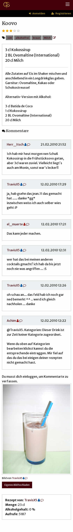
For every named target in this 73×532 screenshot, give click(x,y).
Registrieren (61, 13)
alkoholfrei (22, 37)
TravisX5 (13, 184)
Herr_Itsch (15, 144)
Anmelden (37, 13)
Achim (11, 321)
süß (9, 37)
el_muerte (15, 224)
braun (36, 37)
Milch (47, 37)
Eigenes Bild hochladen (17, 484)
